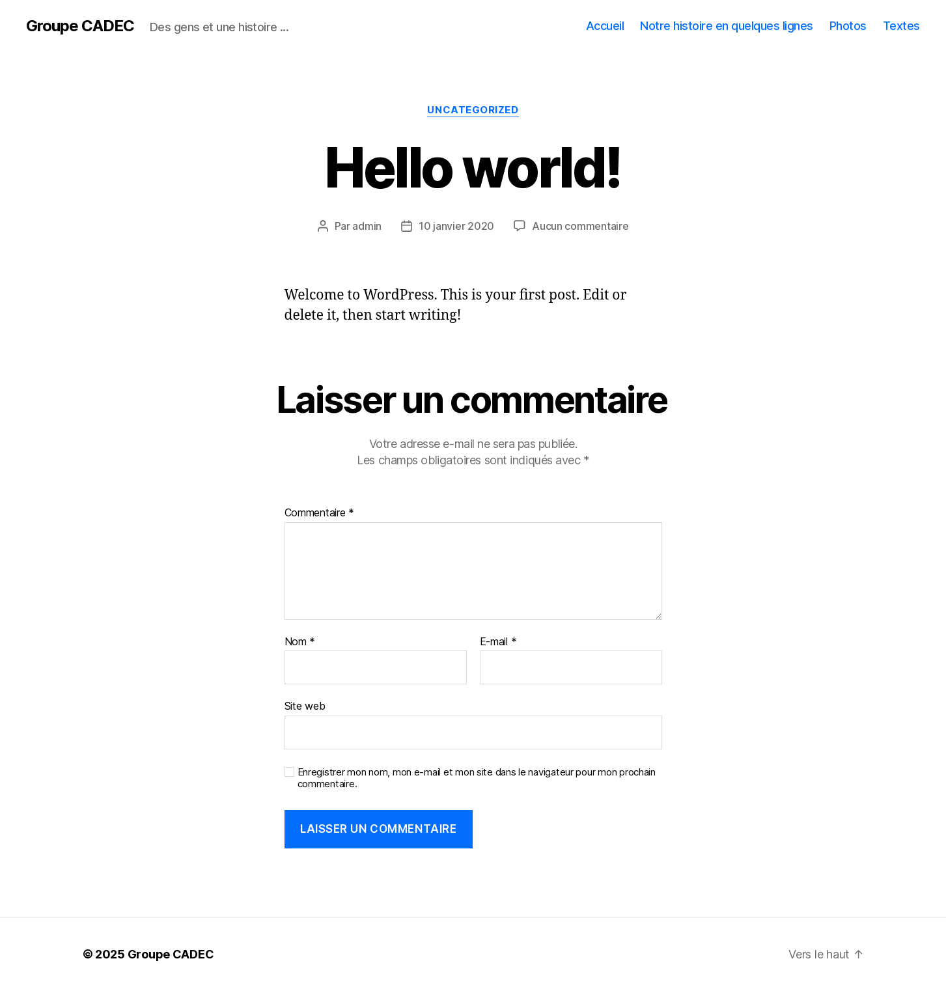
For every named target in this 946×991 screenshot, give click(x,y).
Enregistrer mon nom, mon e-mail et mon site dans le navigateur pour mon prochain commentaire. (477, 778)
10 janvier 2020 (456, 225)
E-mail (498, 642)
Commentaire (320, 513)
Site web (305, 705)
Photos (848, 26)
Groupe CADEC (80, 26)
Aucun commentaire (580, 225)
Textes (901, 26)
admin (367, 225)
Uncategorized (472, 110)
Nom (300, 642)
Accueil (605, 26)
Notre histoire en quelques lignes (726, 26)
